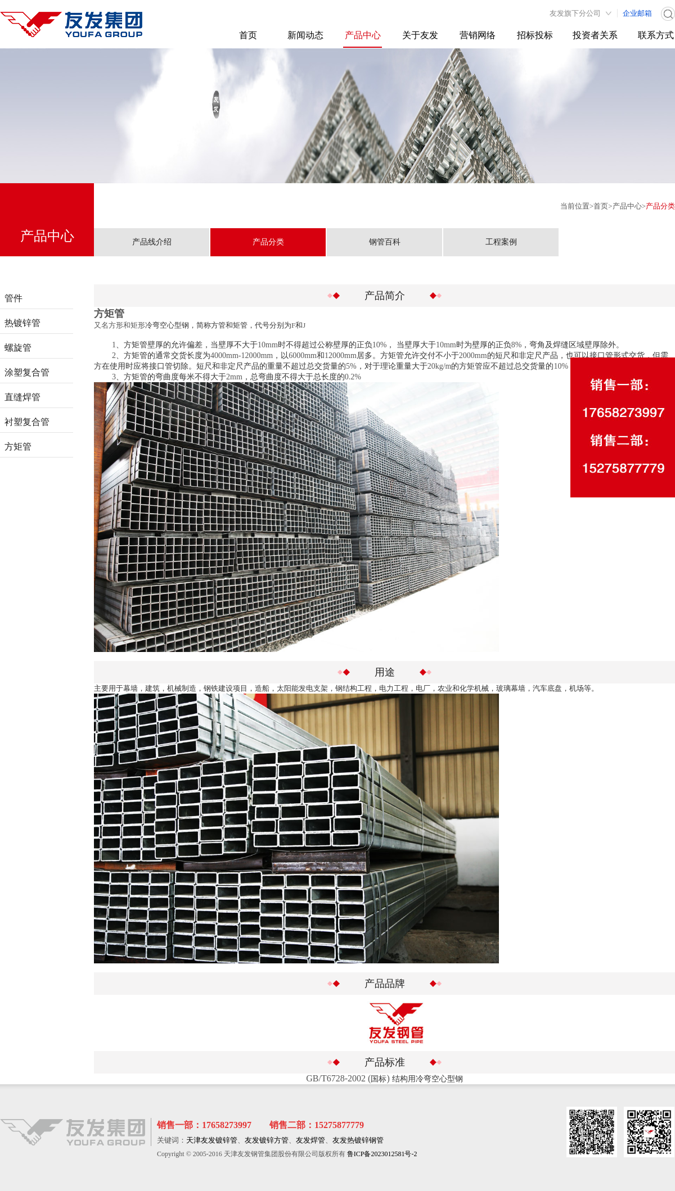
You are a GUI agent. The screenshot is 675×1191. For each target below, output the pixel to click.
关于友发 (420, 35)
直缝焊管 (22, 397)
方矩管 (18, 446)
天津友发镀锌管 (211, 1140)
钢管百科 (384, 242)
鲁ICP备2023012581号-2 (382, 1154)
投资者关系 (595, 35)
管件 (13, 298)
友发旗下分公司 (575, 13)
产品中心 (363, 35)
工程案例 (501, 242)
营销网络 (478, 35)
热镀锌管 (22, 323)
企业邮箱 (637, 13)
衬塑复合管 (27, 422)
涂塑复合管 (27, 372)
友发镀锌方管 (267, 1140)
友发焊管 (310, 1140)
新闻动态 (305, 35)
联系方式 (656, 35)
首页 (248, 35)
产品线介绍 (152, 242)
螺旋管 (18, 347)
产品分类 (660, 206)
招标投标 (535, 35)
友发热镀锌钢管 (358, 1140)
